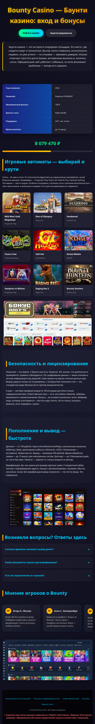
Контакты (86, 699)
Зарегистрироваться (61, 33)
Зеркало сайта (47, 704)
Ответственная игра (71, 699)
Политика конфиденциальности (47, 699)
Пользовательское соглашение (18, 699)
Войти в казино (31, 33)
